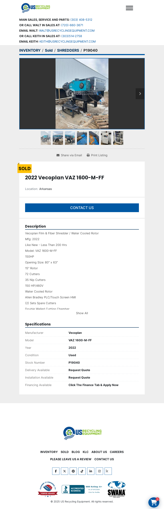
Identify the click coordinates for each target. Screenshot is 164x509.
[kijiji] (108, 471)
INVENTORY (49, 452)
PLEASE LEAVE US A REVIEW (70, 459)
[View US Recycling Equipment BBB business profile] (82, 489)
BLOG (76, 452)
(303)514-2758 (71, 36)
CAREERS (117, 452)
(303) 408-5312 (81, 19)
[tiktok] (82, 471)
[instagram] (99, 471)
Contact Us (82, 208)
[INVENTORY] (30, 50)
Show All (82, 313)
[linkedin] (90, 471)
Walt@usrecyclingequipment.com (67, 30)
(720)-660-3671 (72, 25)
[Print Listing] (97, 155)
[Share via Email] (69, 155)
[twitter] (64, 471)
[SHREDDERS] (68, 50)
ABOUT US (99, 452)
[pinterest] (73, 471)
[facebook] (55, 471)
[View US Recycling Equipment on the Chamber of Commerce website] (48, 489)
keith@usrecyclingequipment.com (67, 41)
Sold (65, 452)
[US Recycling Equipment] (82, 433)
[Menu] (129, 8)
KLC (86, 452)
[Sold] (49, 50)
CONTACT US (104, 459)
